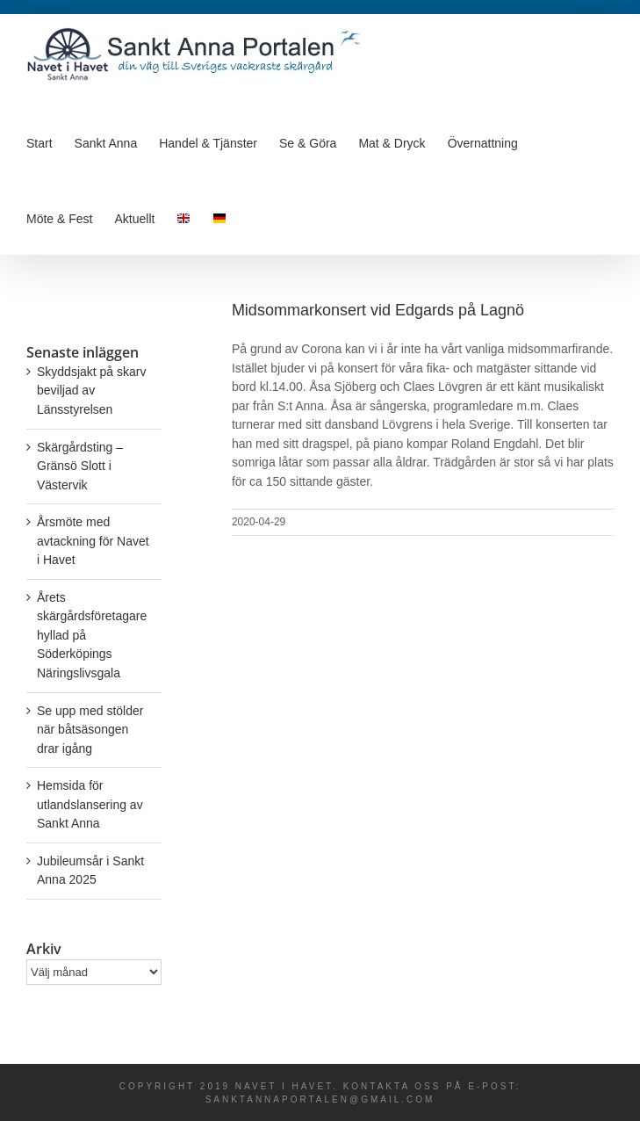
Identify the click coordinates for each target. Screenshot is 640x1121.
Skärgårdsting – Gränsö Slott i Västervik (80, 466)
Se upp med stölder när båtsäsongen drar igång (90, 730)
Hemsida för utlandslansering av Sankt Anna (90, 804)
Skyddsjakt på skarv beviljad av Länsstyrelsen (92, 390)
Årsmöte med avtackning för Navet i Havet (93, 541)
